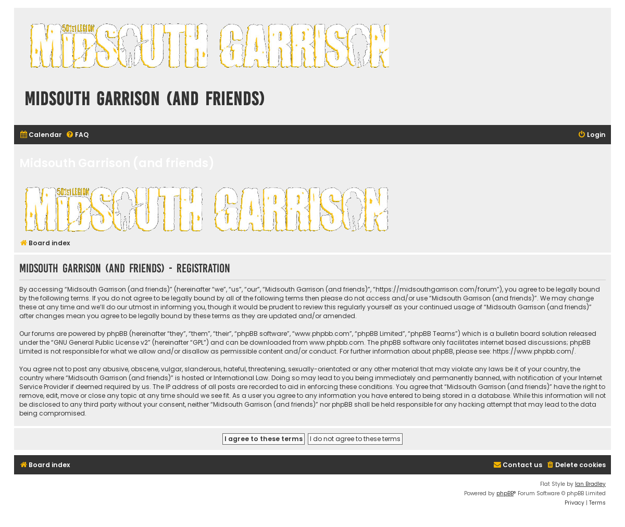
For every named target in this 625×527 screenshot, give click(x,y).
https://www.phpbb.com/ (533, 351)
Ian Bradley (590, 484)
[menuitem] (40, 135)
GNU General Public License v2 (101, 342)
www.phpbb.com (336, 342)
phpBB (505, 493)
